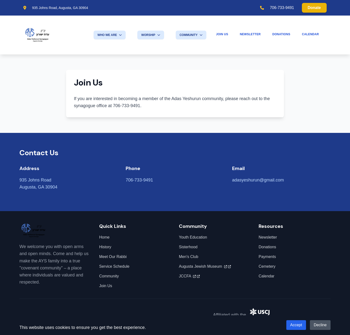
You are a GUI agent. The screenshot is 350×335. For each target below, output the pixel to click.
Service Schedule (114, 266)
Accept (296, 325)
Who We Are (109, 35)
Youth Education (193, 237)
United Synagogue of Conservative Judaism (290, 314)
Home (104, 237)
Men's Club (188, 257)
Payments (267, 257)
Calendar (310, 34)
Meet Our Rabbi (113, 257)
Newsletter (250, 34)
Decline (320, 325)
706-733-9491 (282, 8)
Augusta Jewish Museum (205, 266)
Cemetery (267, 266)
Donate (314, 8)
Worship (150, 35)
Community (191, 35)
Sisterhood (188, 247)
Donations (281, 34)
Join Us (222, 34)
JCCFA (189, 276)
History (105, 247)
